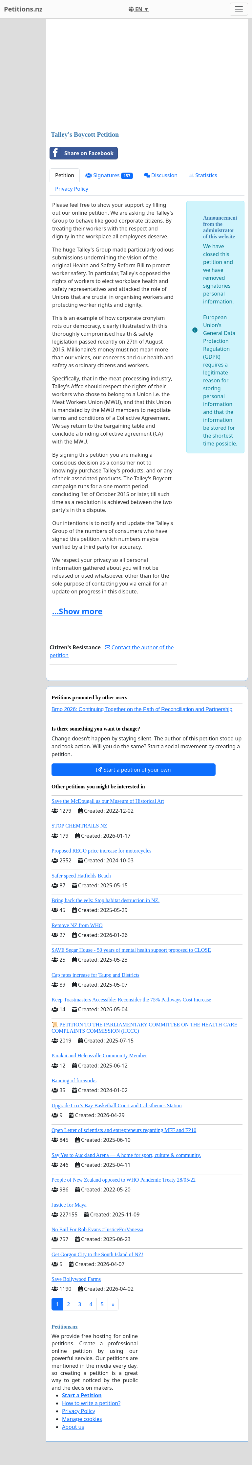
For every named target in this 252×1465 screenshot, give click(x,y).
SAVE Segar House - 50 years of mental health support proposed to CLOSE (131, 950)
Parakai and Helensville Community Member (99, 1055)
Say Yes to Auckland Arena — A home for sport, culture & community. (126, 1155)
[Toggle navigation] (239, 9)
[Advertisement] (147, 75)
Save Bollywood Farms (76, 1279)
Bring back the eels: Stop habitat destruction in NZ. (105, 900)
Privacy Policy (71, 188)
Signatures (109, 175)
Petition (64, 175)
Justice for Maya (69, 1205)
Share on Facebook (82, 153)
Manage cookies (82, 1419)
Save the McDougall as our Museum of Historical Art (108, 801)
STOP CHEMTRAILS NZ (79, 826)
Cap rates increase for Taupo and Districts (95, 975)
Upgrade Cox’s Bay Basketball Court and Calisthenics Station (117, 1105)
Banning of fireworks (74, 1080)
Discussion (161, 175)
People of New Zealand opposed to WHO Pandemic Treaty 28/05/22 (124, 1180)
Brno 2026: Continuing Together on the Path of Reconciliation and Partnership (142, 709)
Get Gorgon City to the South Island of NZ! (97, 1254)
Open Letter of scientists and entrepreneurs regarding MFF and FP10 (124, 1130)
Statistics (203, 175)
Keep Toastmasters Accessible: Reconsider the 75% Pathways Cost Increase (131, 999)
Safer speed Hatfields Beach (81, 875)
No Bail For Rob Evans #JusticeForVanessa (97, 1229)
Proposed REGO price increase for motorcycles (101, 850)
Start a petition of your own (133, 769)
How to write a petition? (91, 1403)
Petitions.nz (23, 9)
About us (73, 1426)
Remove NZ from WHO (77, 925)
